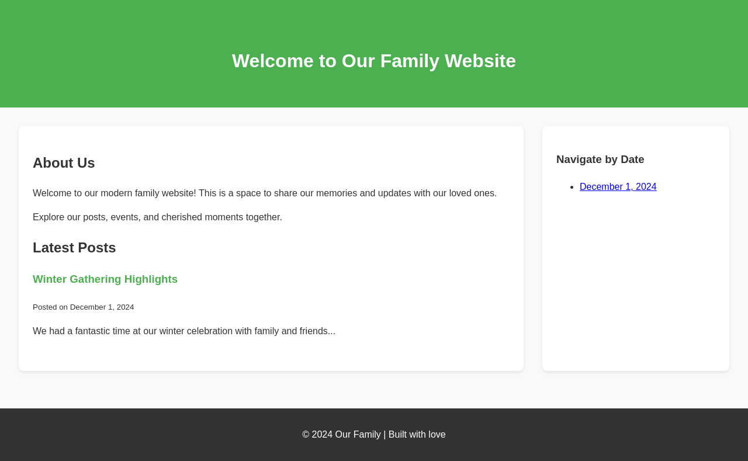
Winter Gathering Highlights (105, 279)
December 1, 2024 (618, 187)
